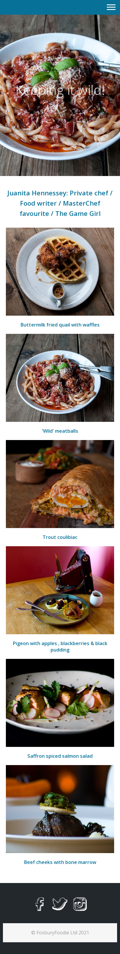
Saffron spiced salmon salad (60, 756)
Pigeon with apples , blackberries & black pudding (60, 646)
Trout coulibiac (60, 537)
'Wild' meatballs (60, 431)
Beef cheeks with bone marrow (60, 862)
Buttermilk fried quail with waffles (60, 325)
